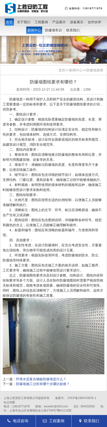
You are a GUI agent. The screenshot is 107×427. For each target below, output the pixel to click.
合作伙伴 (94, 22)
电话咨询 (17, 421)
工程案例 (41, 22)
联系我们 (72, 30)
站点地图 (9, 402)
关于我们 (23, 22)
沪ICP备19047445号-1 (82, 398)
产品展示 (59, 22)
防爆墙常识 (53, 30)
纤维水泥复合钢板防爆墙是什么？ (41, 379)
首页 (9, 22)
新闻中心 (34, 30)
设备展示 (76, 22)
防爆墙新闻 (94, 70)
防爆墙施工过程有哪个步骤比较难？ (43, 384)
